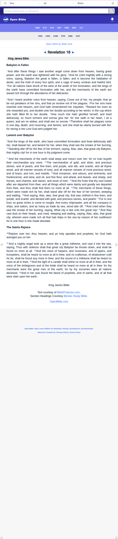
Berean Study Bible (75, 296)
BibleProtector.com (68, 292)
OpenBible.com (59, 301)
